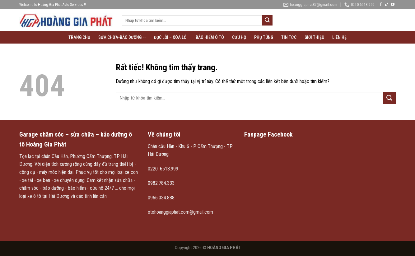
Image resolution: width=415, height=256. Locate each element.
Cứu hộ (239, 37)
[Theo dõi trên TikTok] (387, 4)
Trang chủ (79, 37)
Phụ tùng (263, 37)
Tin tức (288, 37)
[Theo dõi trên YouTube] (392, 4)
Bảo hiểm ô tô (210, 37)
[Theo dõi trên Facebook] (381, 4)
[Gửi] (267, 20)
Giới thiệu (314, 37)
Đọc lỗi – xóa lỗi (171, 37)
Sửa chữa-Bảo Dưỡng (122, 37)
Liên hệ (339, 37)
